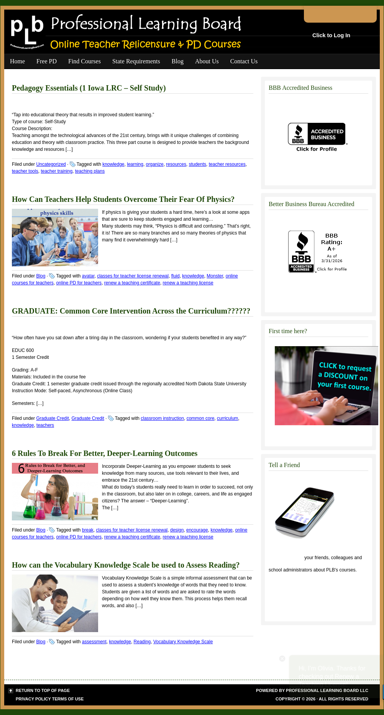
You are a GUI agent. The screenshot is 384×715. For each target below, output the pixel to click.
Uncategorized (51, 164)
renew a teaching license (188, 283)
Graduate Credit (52, 418)
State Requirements (136, 61)
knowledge (113, 164)
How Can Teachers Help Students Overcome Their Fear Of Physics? (123, 199)
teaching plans (90, 171)
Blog (178, 61)
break (88, 530)
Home (17, 61)
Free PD (46, 61)
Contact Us (244, 61)
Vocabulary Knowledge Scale (183, 641)
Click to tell (286, 557)
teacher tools (25, 171)
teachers (45, 425)
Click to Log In (331, 35)
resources (176, 164)
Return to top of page (43, 690)
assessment (94, 641)
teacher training (56, 171)
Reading (142, 641)
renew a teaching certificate (132, 283)
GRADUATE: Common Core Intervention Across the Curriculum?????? (131, 311)
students (197, 164)
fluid (175, 276)
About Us (207, 61)
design (177, 530)
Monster (215, 276)
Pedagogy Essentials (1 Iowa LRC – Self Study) (89, 88)
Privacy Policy (33, 699)
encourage (197, 530)
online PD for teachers (79, 283)
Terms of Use (68, 699)
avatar (88, 276)
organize (155, 164)
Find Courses (84, 61)
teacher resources (227, 164)
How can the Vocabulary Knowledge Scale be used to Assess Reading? (126, 565)
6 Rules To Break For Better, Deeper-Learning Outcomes (104, 453)
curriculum (227, 418)
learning (135, 164)
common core (201, 418)
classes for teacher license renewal (133, 276)
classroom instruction (162, 418)
